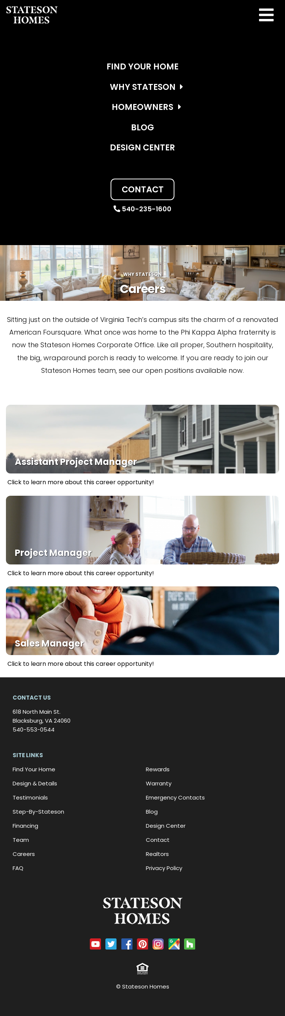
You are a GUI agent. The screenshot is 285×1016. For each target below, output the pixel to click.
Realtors (157, 854)
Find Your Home (142, 66)
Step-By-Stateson (38, 811)
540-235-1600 (142, 209)
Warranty (158, 783)
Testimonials (30, 797)
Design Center (142, 147)
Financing (25, 826)
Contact (143, 189)
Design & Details (35, 783)
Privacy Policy (164, 868)
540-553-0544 (34, 729)
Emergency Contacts (175, 797)
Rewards (158, 769)
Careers (24, 854)
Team (21, 840)
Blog (142, 127)
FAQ (18, 868)
